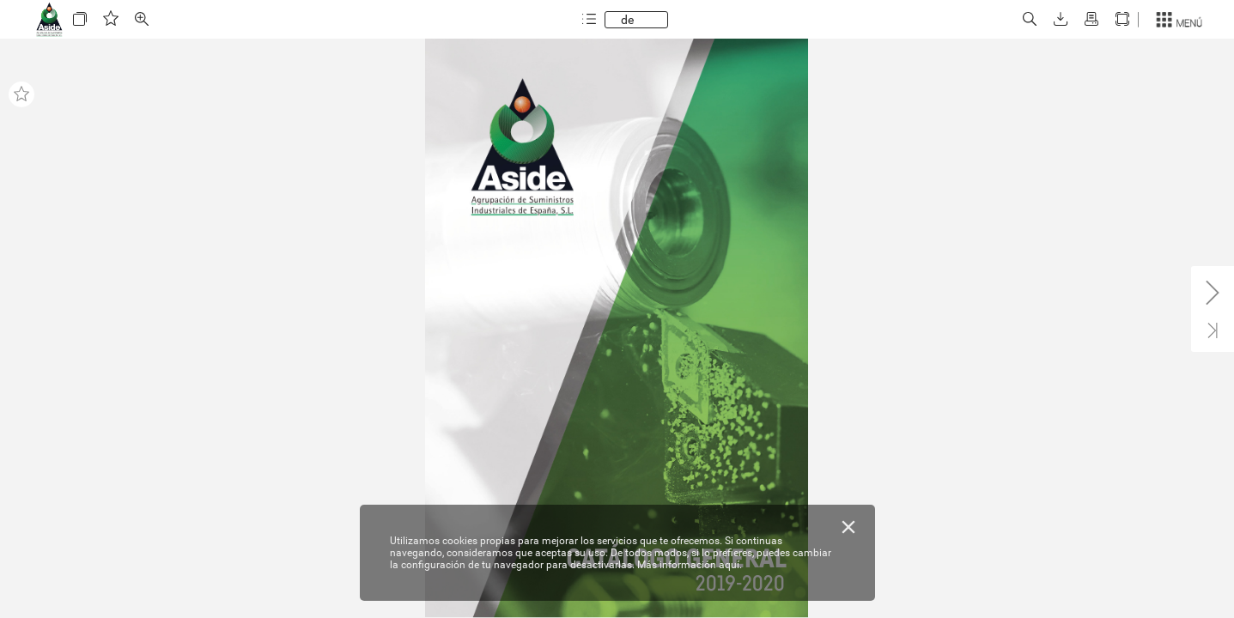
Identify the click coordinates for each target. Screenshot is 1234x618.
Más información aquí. (689, 565)
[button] (79, 19)
